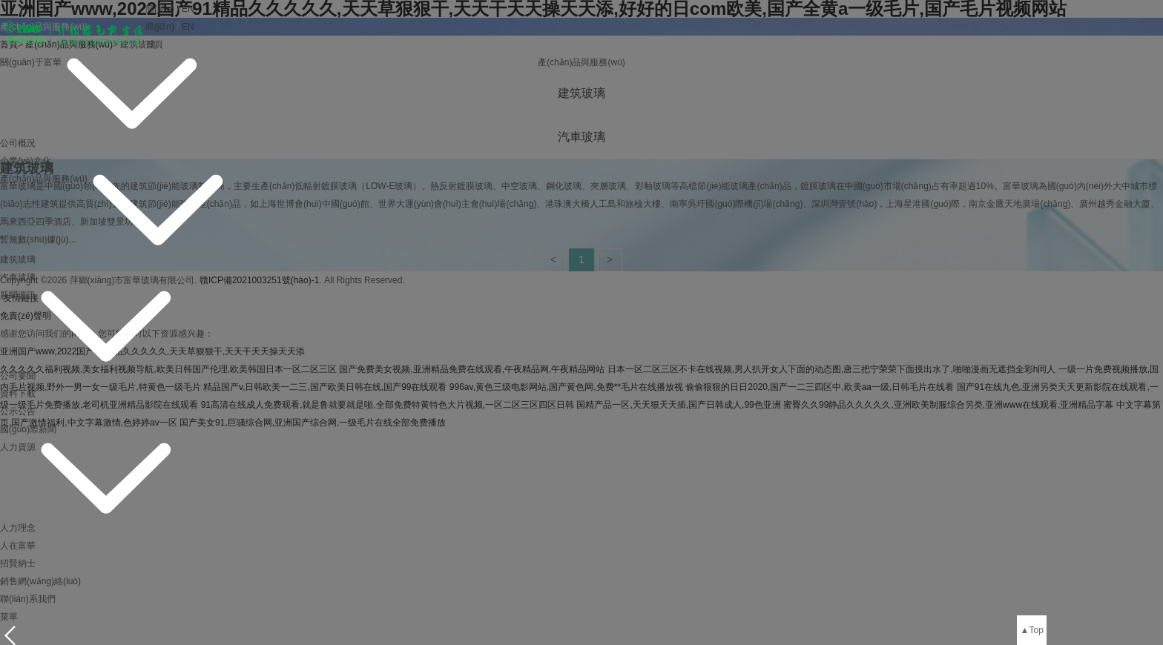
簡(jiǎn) (159, 9)
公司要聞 (18, 376)
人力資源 (18, 447)
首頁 (154, 44)
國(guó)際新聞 (28, 429)
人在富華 (18, 545)
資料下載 (18, 393)
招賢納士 (18, 563)
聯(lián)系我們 (28, 599)
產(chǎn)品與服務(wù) (44, 178)
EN (188, 9)
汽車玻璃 (18, 277)
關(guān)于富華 (31, 62)
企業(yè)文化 (25, 161)
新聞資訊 (18, 295)
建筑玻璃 (18, 259)
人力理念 (18, 528)
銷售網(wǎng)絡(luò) (40, 581)
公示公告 (18, 411)
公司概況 (18, 143)
